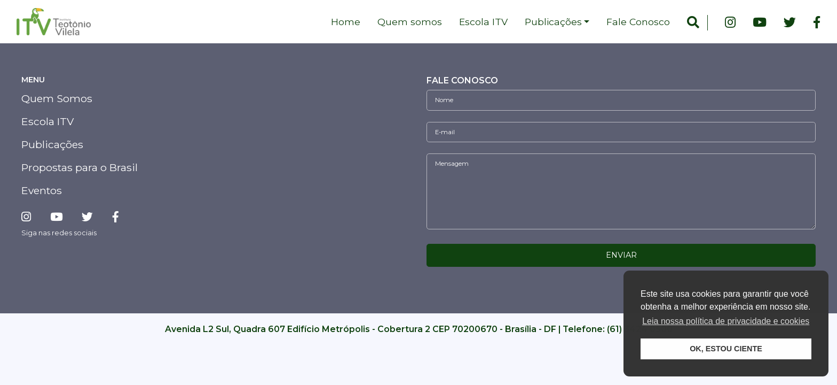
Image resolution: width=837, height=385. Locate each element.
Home (345, 21)
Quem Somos (56, 98)
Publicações (553, 21)
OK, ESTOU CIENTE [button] (726, 348)
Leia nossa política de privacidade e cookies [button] (725, 321)
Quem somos (409, 21)
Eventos (41, 190)
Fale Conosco (638, 21)
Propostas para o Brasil (79, 167)
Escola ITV (483, 21)
